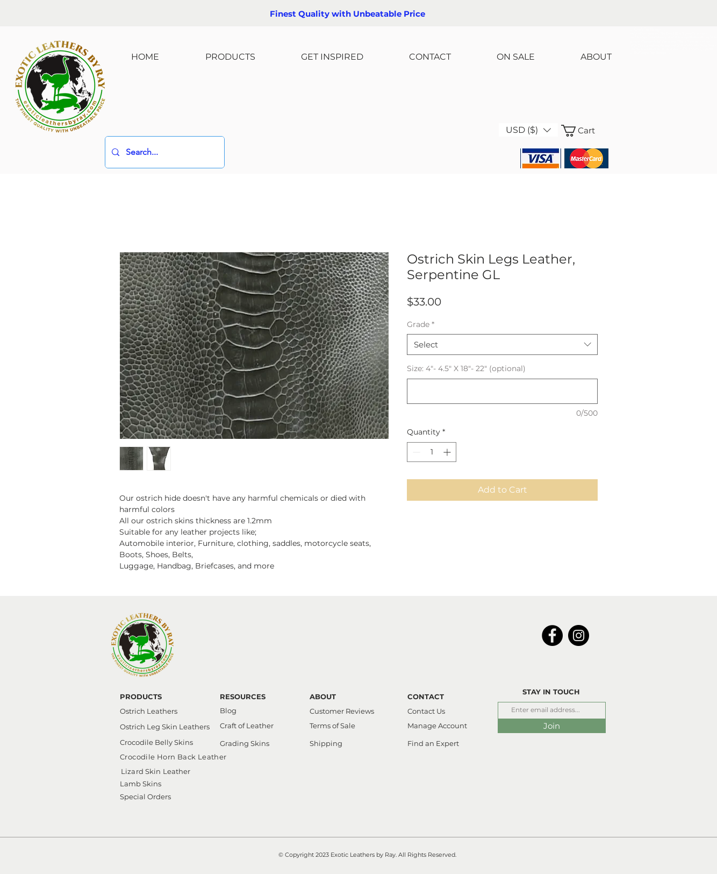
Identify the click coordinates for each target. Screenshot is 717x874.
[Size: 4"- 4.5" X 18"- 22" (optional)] (502, 391)
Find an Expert (433, 743)
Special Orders (145, 796)
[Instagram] (578, 635)
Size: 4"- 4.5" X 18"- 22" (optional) (466, 368)
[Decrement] (415, 452)
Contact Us (426, 711)
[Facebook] (552, 635)
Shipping (326, 743)
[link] (584, 131)
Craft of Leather (247, 725)
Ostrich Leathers (148, 711)
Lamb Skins (140, 783)
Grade (420, 324)
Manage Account (437, 725)
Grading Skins (244, 743)
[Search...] (164, 152)
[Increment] (448, 452)
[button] (528, 130)
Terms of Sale (332, 725)
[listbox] (528, 130)
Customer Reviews (342, 711)
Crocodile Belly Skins (156, 742)
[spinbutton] (431, 452)
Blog (228, 710)
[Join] (552, 726)
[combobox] (502, 344)
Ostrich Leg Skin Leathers (165, 726)
